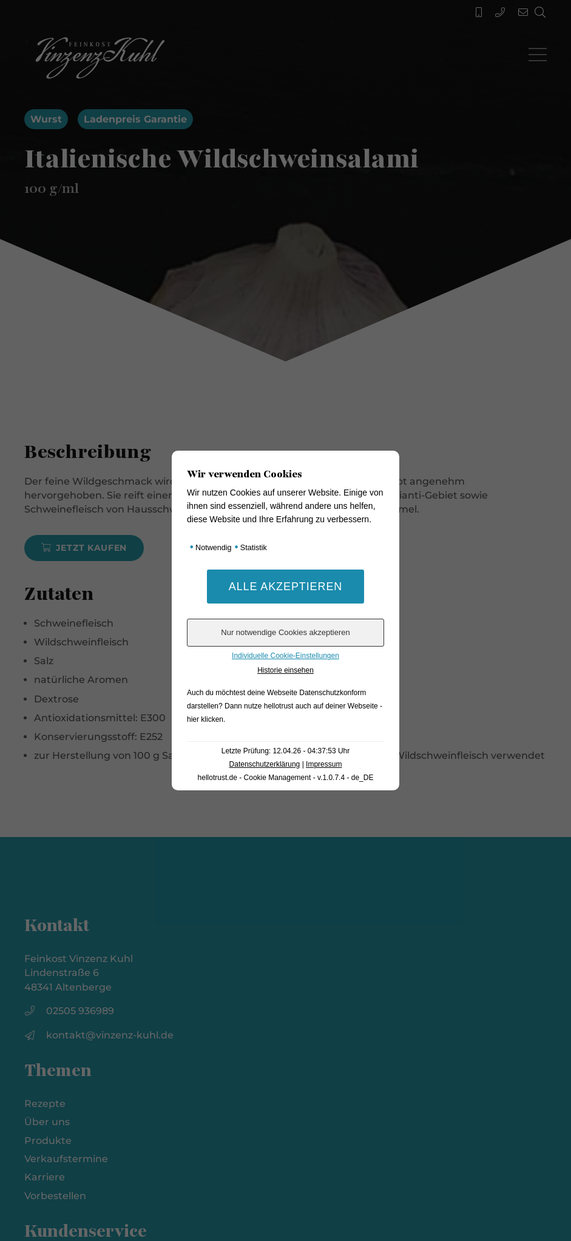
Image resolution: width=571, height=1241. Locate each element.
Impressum (324, 764)
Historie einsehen (285, 670)
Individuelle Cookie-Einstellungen (285, 655)
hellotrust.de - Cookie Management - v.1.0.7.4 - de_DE (286, 777)
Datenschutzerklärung (264, 764)
